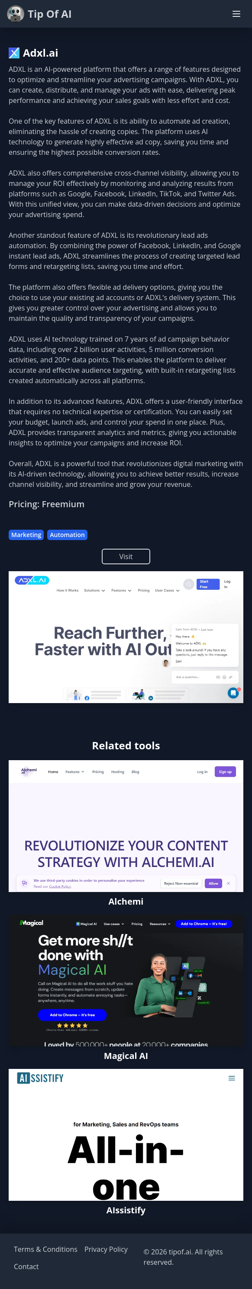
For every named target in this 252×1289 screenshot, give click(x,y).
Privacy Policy (106, 1249)
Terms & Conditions (46, 1249)
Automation (67, 535)
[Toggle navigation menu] (236, 13)
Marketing (26, 535)
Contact (26, 1266)
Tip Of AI (39, 13)
